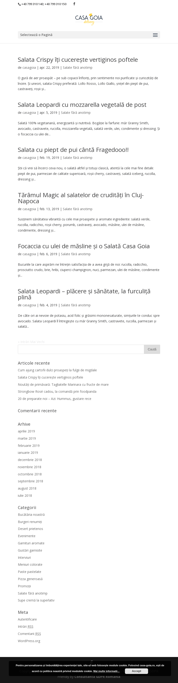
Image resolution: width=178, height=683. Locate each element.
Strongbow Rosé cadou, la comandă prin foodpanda (57, 391)
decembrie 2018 (30, 460)
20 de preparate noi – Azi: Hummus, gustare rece (54, 398)
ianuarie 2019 (28, 452)
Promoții (24, 586)
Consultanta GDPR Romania (97, 676)
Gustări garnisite (30, 550)
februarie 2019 (29, 445)
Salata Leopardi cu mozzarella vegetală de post (82, 104)
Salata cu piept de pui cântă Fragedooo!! (73, 149)
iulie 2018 (25, 495)
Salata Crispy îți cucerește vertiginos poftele (78, 59)
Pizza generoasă (30, 579)
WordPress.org (29, 641)
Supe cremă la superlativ (36, 600)
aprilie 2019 (26, 431)
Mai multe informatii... (106, 671)
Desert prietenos (30, 528)
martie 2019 (27, 438)
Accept (136, 671)
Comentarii (29, 633)
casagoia (29, 67)
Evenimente (26, 536)
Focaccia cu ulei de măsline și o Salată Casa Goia (84, 246)
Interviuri (24, 557)
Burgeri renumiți (30, 522)
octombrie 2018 (30, 474)
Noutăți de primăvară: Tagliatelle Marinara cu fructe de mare (63, 384)
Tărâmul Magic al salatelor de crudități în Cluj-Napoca (81, 198)
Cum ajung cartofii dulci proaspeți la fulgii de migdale (57, 370)
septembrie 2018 (30, 481)
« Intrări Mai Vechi (31, 342)
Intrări (25, 626)
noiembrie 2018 (29, 467)
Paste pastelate (29, 571)
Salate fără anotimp (77, 67)
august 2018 (27, 488)
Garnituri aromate (31, 543)
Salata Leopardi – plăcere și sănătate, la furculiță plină (84, 294)
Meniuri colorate (30, 564)
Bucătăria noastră (31, 514)
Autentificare (27, 619)
